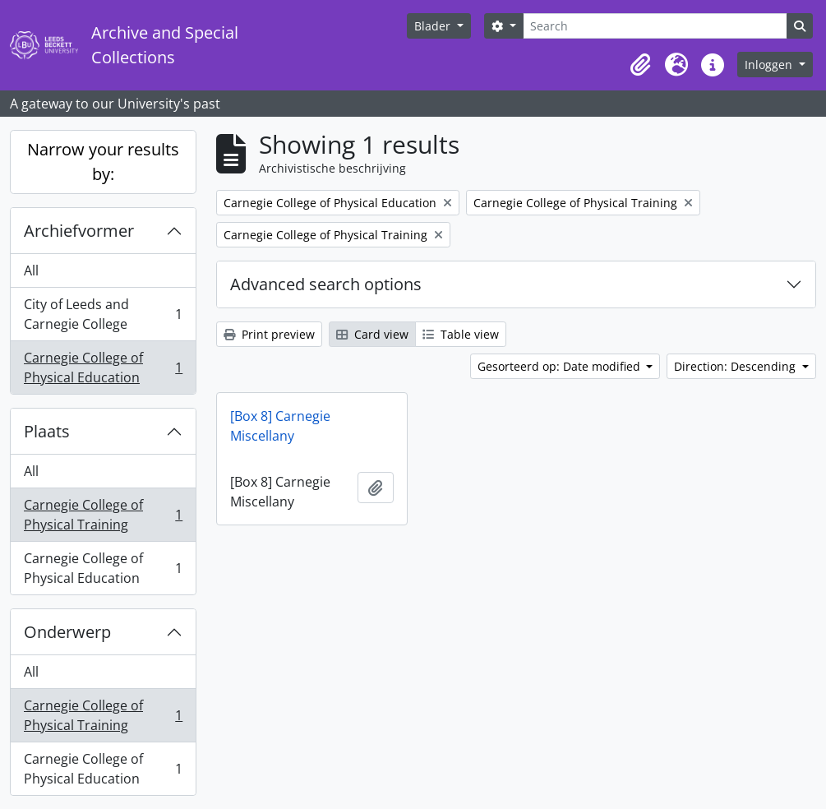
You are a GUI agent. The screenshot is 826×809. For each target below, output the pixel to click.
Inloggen (770, 64)
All (31, 270)
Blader (434, 26)
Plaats (47, 431)
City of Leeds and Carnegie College (102, 314)
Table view (460, 334)
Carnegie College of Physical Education (102, 367)
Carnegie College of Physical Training (102, 515)
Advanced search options (326, 284)
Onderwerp (67, 632)
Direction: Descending (736, 366)
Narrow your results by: (103, 161)
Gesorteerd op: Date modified (561, 366)
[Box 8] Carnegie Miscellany (280, 426)
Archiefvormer (79, 231)
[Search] (655, 26)
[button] (640, 65)
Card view (372, 334)
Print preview (269, 334)
